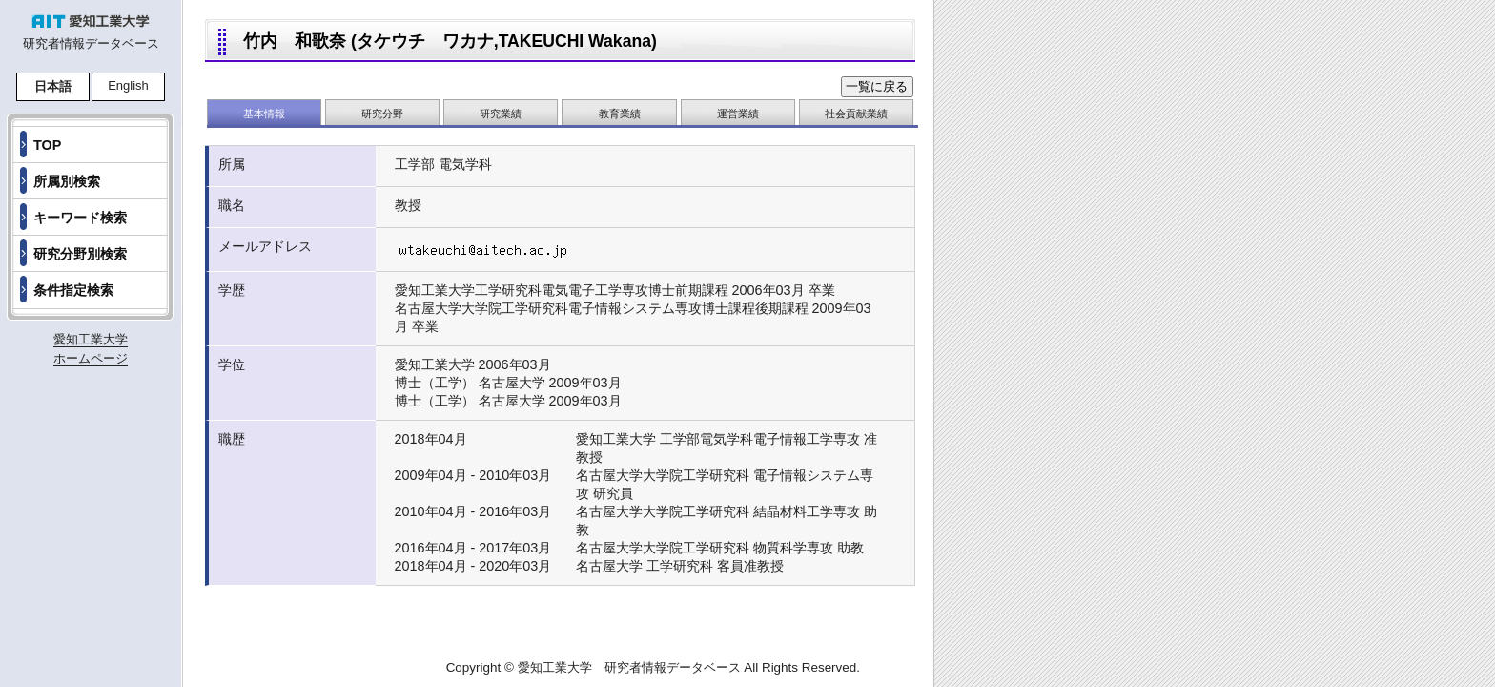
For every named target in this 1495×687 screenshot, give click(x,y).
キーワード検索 (80, 217)
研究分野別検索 (80, 253)
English (128, 85)
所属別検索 (66, 181)
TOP (47, 145)
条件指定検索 (73, 290)
